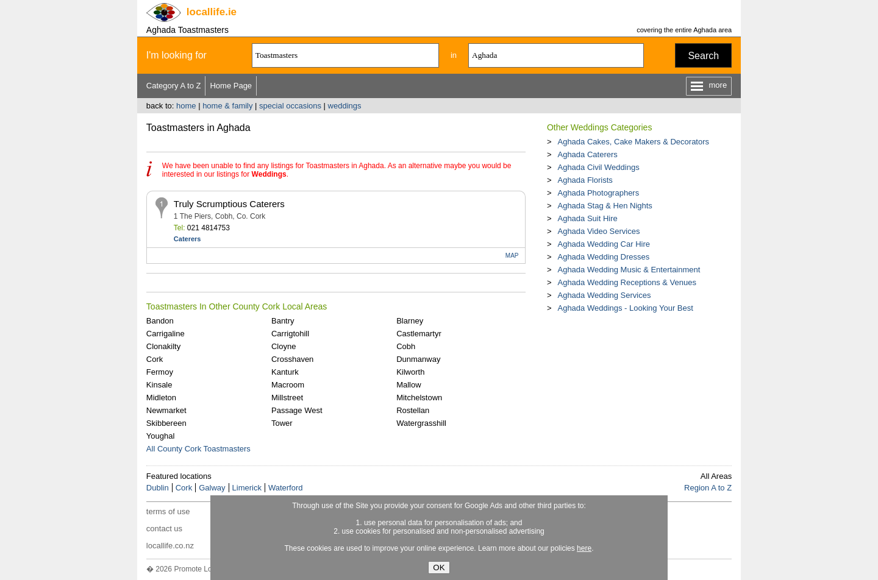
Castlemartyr (418, 333)
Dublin (157, 487)
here (584, 548)
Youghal (160, 435)
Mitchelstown (419, 397)
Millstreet (287, 397)
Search (703, 56)
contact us (164, 528)
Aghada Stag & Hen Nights (604, 205)
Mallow (408, 384)
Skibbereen (166, 423)
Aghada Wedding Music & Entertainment (628, 269)
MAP (512, 255)
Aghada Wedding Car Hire (603, 244)
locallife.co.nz (170, 545)
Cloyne (283, 346)
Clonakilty (163, 346)
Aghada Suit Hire (587, 218)
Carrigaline (165, 333)
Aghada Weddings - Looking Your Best (625, 308)
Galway (212, 487)
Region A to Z (708, 487)
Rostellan (412, 410)
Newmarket (166, 410)
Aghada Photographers (598, 192)
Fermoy (159, 372)
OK (438, 567)
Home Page (231, 85)
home (186, 105)
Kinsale (159, 384)
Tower (282, 423)
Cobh (405, 346)
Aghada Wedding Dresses (603, 256)
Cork (154, 359)
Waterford (285, 487)
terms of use (168, 511)
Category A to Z (173, 85)
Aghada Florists (584, 180)
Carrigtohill (290, 333)
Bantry (282, 320)
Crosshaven (292, 359)
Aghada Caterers (587, 154)
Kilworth (410, 372)
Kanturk (285, 372)
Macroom (287, 384)
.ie (212, 12)
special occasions (290, 105)
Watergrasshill (421, 423)
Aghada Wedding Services (604, 295)
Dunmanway (418, 359)
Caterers (187, 238)
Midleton (161, 397)
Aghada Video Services (598, 231)
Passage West (297, 410)
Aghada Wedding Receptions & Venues (626, 282)
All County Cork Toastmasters (198, 448)
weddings (345, 105)
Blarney (409, 320)
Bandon (160, 320)
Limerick (247, 487)
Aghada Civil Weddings (598, 167)
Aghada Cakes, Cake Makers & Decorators (633, 141)
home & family (227, 105)
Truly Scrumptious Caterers (229, 204)
